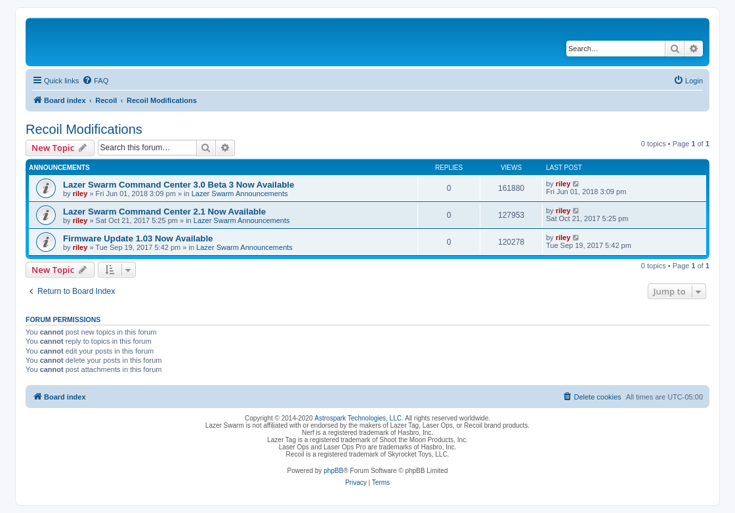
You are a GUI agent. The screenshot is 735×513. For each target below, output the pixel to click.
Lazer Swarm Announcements (240, 193)
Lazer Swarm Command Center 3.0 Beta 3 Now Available (178, 185)
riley (80, 193)
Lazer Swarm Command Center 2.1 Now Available (164, 211)
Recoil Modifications (84, 129)
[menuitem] (95, 81)
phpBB (333, 470)
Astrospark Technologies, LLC (358, 418)
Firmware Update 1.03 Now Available (138, 238)
